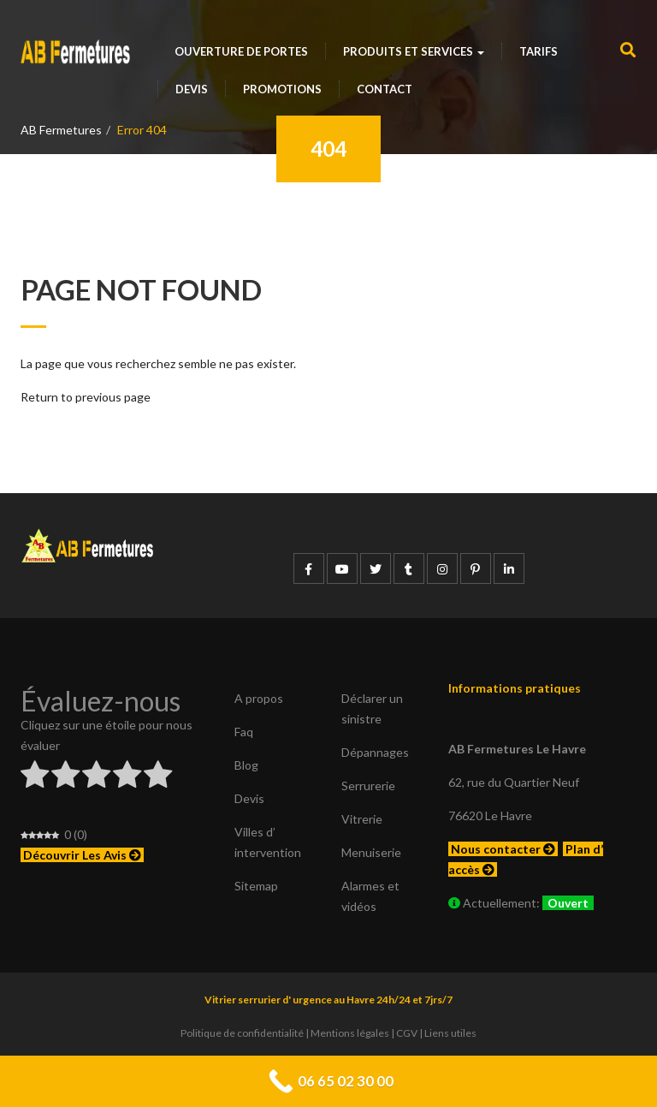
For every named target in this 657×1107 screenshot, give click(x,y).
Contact (384, 89)
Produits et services (413, 51)
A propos (258, 698)
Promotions (282, 89)
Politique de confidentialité (242, 1033)
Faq (243, 731)
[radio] (35, 777)
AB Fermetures (61, 129)
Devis (191, 89)
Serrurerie (368, 785)
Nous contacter (503, 849)
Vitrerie (361, 819)
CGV (406, 1033)
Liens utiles (450, 1033)
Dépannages (375, 752)
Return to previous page (86, 397)
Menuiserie (371, 852)
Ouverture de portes (241, 51)
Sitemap (256, 885)
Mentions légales (350, 1033)
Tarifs (538, 51)
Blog (246, 765)
